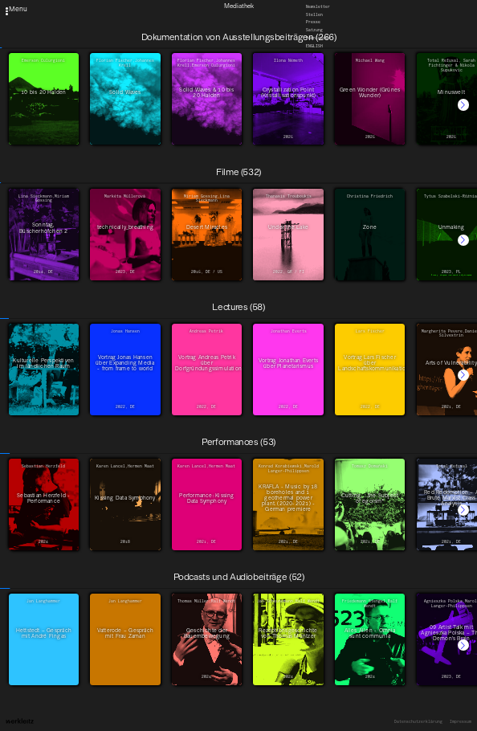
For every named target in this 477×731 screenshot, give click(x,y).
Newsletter (318, 6)
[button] (463, 104)
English (314, 46)
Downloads (317, 38)
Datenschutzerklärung (418, 722)
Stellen (314, 14)
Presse (313, 22)
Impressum (460, 722)
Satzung (314, 30)
